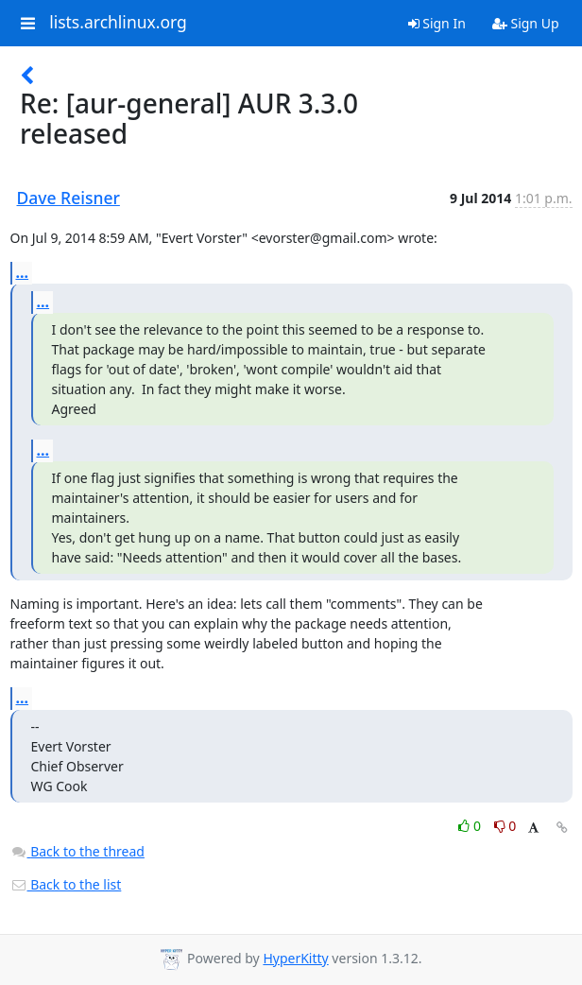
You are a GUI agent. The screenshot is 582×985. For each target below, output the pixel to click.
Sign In (437, 23)
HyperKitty (295, 958)
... (22, 272)
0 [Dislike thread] (505, 826)
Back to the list (66, 884)
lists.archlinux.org (118, 22)
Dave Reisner (68, 197)
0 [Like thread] (471, 826)
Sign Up (525, 23)
